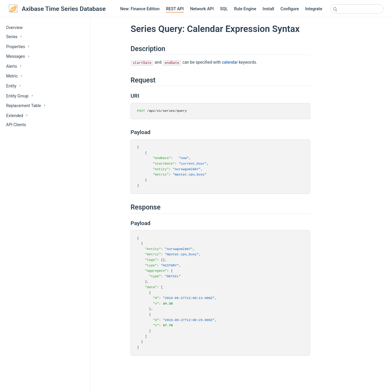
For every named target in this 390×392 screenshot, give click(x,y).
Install (268, 8)
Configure (290, 8)
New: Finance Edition (140, 8)
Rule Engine (245, 8)
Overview (14, 27)
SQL (224, 8)
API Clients (16, 124)
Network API (202, 8)
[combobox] (357, 8)
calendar (230, 62)
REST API (175, 8)
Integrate (313, 8)
